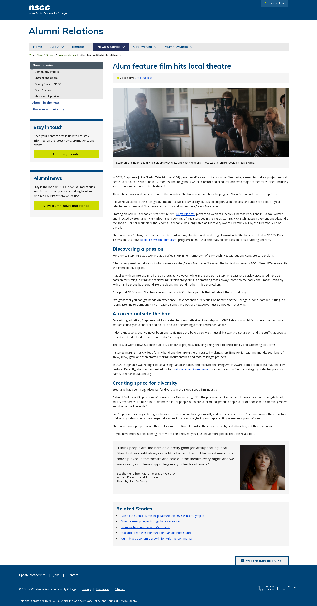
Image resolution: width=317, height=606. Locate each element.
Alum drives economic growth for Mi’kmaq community (156, 538)
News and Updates (47, 96)
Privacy (86, 589)
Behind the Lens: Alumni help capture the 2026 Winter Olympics (162, 516)
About (54, 47)
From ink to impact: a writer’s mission (145, 527)
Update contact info (32, 575)
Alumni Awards (176, 47)
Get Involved (142, 47)
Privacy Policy (91, 601)
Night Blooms (185, 214)
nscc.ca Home (277, 3)
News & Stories (109, 47)
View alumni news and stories (66, 205)
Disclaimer (102, 589)
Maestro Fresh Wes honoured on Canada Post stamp (156, 533)
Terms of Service (117, 601)
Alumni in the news (46, 102)
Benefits (78, 47)
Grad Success (43, 90)
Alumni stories (67, 55)
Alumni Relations (66, 30)
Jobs (56, 575)
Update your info (66, 154)
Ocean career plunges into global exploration (150, 521)
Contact (73, 575)
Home (37, 47)
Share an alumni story (48, 109)
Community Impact (47, 72)
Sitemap (120, 589)
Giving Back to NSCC (48, 84)
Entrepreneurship (46, 78)
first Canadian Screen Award (192, 369)
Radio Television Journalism (158, 240)
